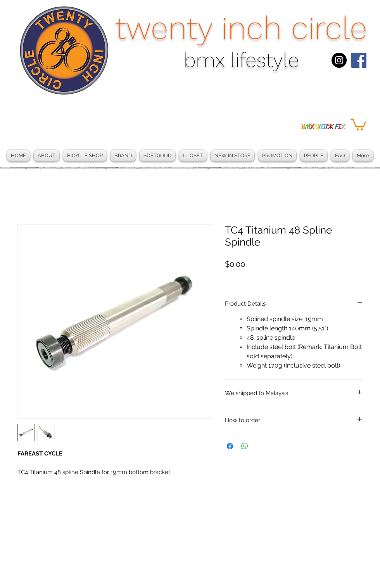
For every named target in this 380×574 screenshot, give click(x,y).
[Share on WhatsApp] (244, 446)
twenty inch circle (241, 27)
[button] (358, 124)
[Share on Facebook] (230, 446)
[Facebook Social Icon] (358, 60)
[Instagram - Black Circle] (339, 60)
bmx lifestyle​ (241, 60)
